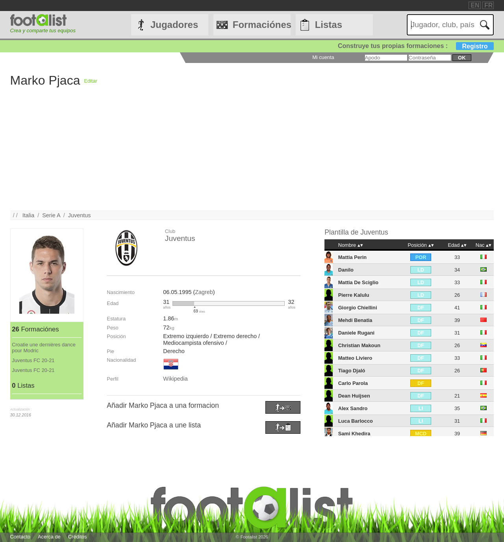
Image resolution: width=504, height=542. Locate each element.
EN (475, 5)
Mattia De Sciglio (358, 282)
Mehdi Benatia (355, 320)
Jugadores (174, 24)
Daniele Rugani (356, 333)
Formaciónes (262, 24)
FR (488, 5)
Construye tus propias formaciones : (416, 46)
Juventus (79, 215)
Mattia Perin (352, 257)
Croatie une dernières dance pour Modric (44, 347)
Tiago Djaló (351, 371)
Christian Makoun (359, 345)
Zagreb (204, 292)
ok (461, 58)
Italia (28, 215)
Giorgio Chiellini (357, 308)
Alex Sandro (353, 408)
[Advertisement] (246, 155)
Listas (328, 24)
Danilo (346, 270)
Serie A (51, 215)
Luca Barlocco (355, 421)
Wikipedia (175, 379)
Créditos (77, 537)
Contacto (20, 537)
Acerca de (49, 537)
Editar (90, 81)
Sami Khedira (354, 434)
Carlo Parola (353, 383)
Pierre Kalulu (353, 295)
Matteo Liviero (355, 358)
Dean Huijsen (354, 396)
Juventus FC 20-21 (33, 360)
